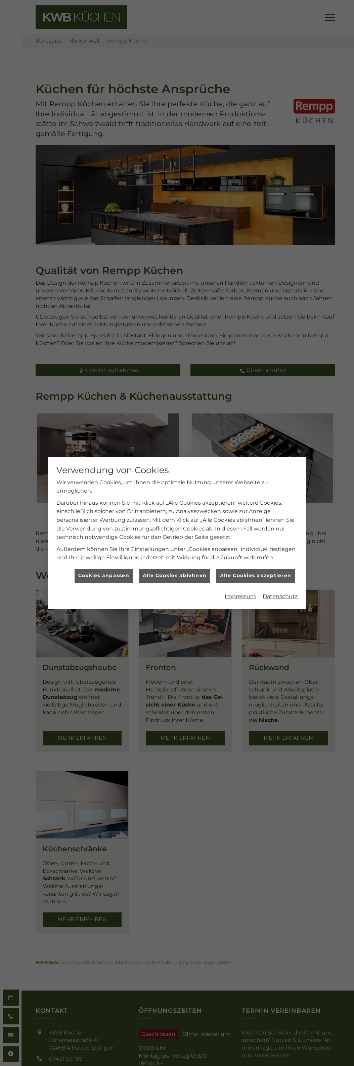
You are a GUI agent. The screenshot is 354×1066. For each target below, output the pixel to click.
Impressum (240, 585)
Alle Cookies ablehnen (175, 564)
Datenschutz (280, 585)
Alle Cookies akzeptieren (255, 564)
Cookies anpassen (103, 564)
